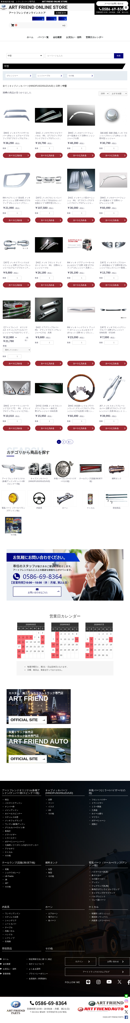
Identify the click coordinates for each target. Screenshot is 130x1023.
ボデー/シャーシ (99, 820)
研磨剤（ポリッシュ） (101, 913)
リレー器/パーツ (99, 900)
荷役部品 (7, 948)
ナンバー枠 (9, 806)
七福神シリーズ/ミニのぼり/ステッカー (22, 845)
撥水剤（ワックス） (100, 917)
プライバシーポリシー (38, 974)
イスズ (51, 806)
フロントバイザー (99, 800)
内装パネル (9, 931)
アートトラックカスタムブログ (96, 972)
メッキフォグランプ (13, 820)
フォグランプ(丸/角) (100, 886)
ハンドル (9, 934)
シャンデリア (10, 920)
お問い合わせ (113, 961)
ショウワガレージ (12, 873)
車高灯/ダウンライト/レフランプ (105, 889)
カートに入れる (15, 155)
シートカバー (10, 924)
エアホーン (53, 913)
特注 (7, 800)
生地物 (8, 941)
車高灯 (8, 831)
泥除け (94, 824)
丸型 (50, 869)
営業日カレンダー (94, 37)
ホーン (49, 907)
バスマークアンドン (13, 803)
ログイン (79, 961)
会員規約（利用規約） (38, 978)
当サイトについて (36, 964)
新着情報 (7, 974)
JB (6, 879)
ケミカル (9, 852)
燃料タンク (51, 862)
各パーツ (52, 920)
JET (6, 883)
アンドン (95, 882)
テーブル (9, 927)
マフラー (95, 817)
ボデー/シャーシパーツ (15, 841)
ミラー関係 (96, 806)
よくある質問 (34, 969)
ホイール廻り (97, 813)
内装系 (5, 907)
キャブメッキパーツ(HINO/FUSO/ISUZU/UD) (31, 86)
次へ (70, 442)
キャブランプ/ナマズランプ (103, 893)
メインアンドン (11, 810)
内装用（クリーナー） (101, 920)
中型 (64, 86)
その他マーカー (98, 879)
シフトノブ (9, 938)
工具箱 (94, 810)
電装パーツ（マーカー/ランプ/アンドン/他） (108, 864)
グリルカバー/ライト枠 (15, 827)
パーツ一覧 (43, 37)
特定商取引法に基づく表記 (40, 959)
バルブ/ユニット (99, 896)
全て (5, 86)
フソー (51, 803)
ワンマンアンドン (12, 913)
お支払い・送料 (73, 37)
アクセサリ (9, 848)
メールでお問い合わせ (113, 3)
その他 (8, 855)
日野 (58, 86)
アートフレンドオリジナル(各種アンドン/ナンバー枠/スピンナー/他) (21, 791)
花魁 (7, 869)
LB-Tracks (9, 876)
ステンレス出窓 (11, 817)
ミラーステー (10, 838)
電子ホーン (53, 917)
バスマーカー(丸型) (100, 872)
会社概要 (57, 37)
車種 (5, 346)
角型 (50, 873)
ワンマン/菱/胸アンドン (15, 824)
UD (49, 810)
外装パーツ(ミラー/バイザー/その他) (107, 791)
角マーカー (96, 875)
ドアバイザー (10, 835)
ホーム (30, 37)
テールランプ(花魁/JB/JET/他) (18, 862)
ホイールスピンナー (13, 813)
